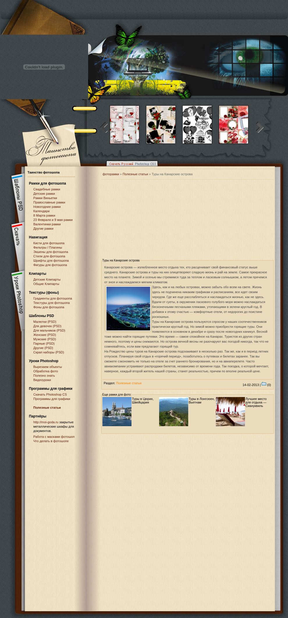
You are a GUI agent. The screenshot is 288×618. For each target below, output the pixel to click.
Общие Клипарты (46, 284)
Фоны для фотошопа (48, 307)
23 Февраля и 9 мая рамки (53, 220)
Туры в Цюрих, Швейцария (143, 400)
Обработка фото (45, 371)
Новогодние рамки (47, 206)
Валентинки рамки (47, 224)
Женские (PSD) (44, 335)
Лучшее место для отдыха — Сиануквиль (256, 402)
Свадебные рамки (46, 189)
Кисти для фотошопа (49, 243)
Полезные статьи (47, 407)
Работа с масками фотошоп (54, 436)
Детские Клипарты (47, 279)
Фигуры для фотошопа (50, 265)
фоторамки (111, 174)
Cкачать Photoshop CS (50, 394)
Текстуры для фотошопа (51, 302)
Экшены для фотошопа (50, 252)
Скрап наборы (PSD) (48, 352)
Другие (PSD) (43, 348)
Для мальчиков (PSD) (49, 330)
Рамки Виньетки (45, 198)
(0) (266, 385)
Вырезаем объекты (47, 367)
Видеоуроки (42, 380)
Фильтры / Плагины (47, 247)
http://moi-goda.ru (45, 422)
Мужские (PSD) (44, 339)
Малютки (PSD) (44, 321)
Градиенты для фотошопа (52, 298)
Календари (41, 211)
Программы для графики (51, 399)
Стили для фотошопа (49, 256)
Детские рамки (44, 193)
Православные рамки (49, 202)
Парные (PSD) (44, 343)
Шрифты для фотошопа (51, 260)
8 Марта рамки (44, 215)
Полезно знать (44, 375)
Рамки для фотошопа (47, 183)
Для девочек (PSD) (47, 326)
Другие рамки (43, 228)
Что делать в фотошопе (51, 441)
